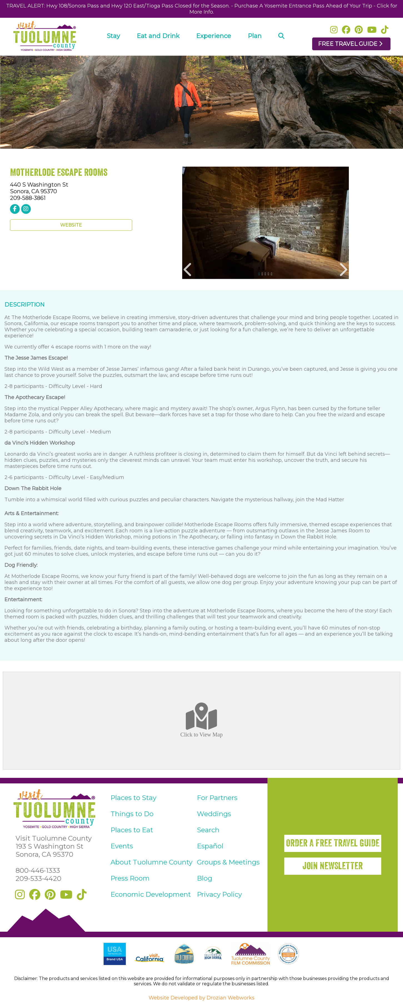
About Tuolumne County (151, 862)
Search (208, 830)
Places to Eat (132, 830)
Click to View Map (201, 720)
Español (210, 846)
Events (122, 846)
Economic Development (151, 894)
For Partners (217, 798)
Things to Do (132, 814)
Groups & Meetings (228, 862)
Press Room (130, 878)
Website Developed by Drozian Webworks (201, 998)
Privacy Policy (219, 894)
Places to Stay (133, 798)
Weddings (214, 814)
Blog (204, 878)
